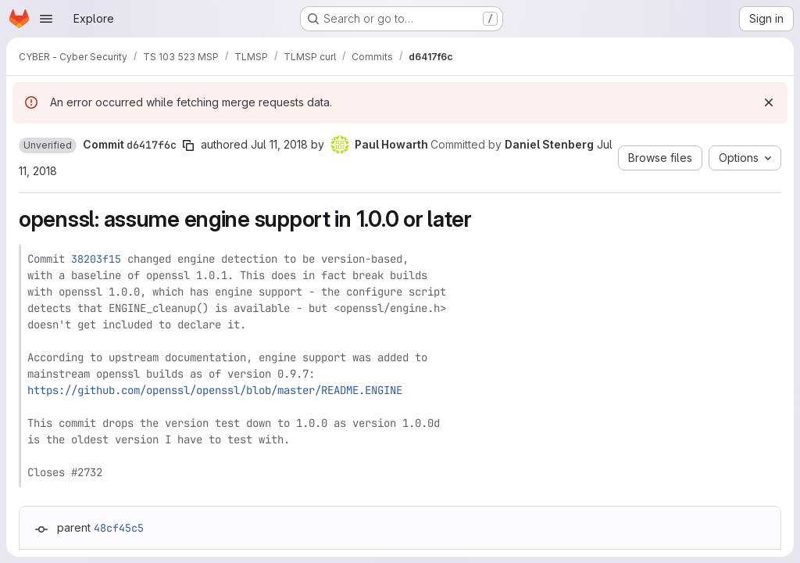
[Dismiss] (768, 102)
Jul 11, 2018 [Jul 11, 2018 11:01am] (279, 144)
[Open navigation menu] (46, 18)
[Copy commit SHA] (188, 145)
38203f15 (96, 259)
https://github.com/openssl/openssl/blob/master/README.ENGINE (214, 390)
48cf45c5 (119, 528)
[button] (48, 145)
